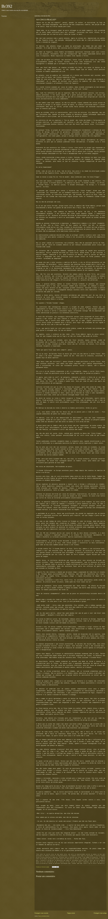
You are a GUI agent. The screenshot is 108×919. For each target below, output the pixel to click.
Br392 (6, 6)
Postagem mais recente (41, 913)
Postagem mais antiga (100, 913)
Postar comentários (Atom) (43, 916)
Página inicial (71, 913)
